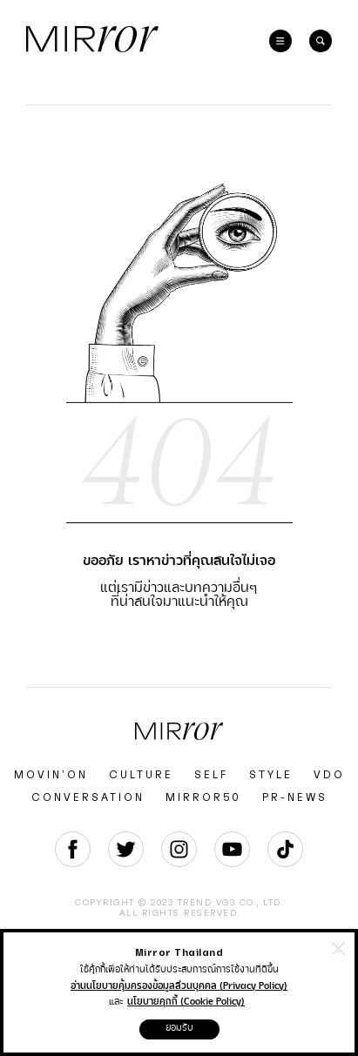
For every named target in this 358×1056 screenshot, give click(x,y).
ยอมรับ (179, 1027)
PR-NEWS (295, 797)
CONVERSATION (88, 797)
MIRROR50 (203, 797)
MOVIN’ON (51, 775)
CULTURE (141, 775)
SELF (211, 775)
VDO (329, 775)
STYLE (271, 775)
